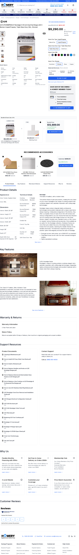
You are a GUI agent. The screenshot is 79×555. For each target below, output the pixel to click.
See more (38, 242)
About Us (19, 547)
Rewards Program (5, 547)
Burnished (51, 64)
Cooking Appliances (10, 17)
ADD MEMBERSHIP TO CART (61, 108)
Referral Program (5, 550)
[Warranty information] (64, 22)
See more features (38, 310)
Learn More (75, 32)
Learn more (6, 472)
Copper (72, 64)
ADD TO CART (62, 78)
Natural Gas (52, 42)
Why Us (60, 184)
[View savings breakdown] (70, 86)
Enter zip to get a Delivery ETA (56, 82)
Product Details (9, 184)
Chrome (59, 64)
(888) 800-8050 (52, 359)
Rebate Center (17, 1)
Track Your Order (36, 553)
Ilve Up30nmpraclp (34, 17)
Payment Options (36, 547)
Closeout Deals (25, 1)
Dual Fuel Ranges (25, 17)
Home (2, 17)
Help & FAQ (65, 547)
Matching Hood (33, 140)
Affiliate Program (51, 553)
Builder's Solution (51, 550)
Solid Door (64, 48)
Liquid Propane (62, 42)
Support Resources (49, 184)
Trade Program (51, 547)
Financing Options (36, 550)
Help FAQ (68, 1)
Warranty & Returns (34, 184)
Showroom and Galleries (23, 550)
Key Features (21, 184)
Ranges (17, 17)
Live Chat (73, 1)
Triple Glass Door (54, 48)
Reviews (69, 184)
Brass (65, 64)
